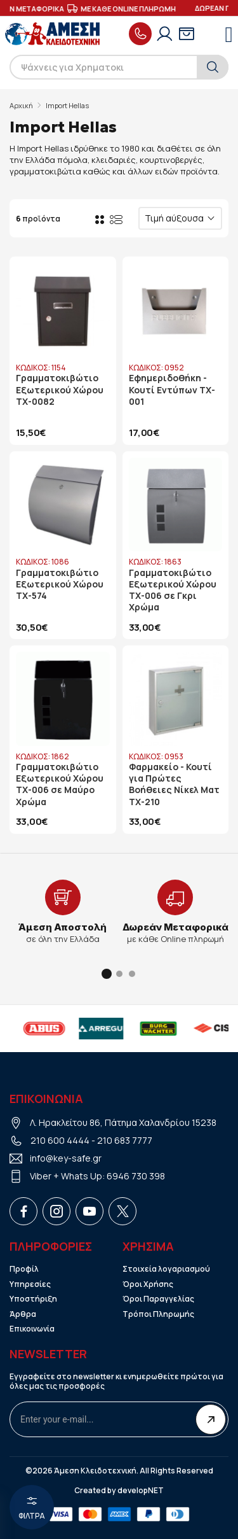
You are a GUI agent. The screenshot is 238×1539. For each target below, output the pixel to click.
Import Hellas (67, 105)
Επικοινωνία (32, 1329)
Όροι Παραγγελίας (158, 1299)
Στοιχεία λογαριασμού (166, 1269)
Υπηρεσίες (30, 1284)
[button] (107, 974)
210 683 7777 (124, 1140)
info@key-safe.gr (66, 1158)
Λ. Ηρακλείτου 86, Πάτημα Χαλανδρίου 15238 (123, 1122)
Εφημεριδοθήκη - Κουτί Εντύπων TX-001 (172, 389)
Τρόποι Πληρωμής (158, 1314)
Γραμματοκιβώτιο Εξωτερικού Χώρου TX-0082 (59, 389)
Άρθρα (23, 1314)
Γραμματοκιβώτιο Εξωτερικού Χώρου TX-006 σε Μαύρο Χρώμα (59, 784)
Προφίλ (24, 1269)
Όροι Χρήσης (147, 1284)
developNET (140, 1491)
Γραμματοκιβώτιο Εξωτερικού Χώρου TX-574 (59, 584)
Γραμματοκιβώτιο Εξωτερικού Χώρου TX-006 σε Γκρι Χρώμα (172, 590)
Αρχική (21, 105)
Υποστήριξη (33, 1299)
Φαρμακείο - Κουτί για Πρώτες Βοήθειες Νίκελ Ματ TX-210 (174, 784)
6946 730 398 (136, 1176)
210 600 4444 (59, 1140)
